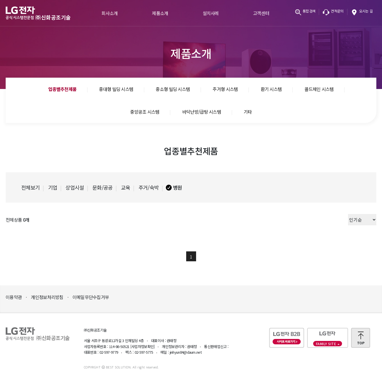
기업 (53, 187)
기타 (248, 111)
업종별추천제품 (62, 89)
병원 (177, 187)
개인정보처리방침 (47, 297)
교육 (125, 187)
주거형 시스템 (225, 89)
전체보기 (30, 187)
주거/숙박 (149, 187)
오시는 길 (366, 11)
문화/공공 (102, 187)
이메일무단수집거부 (91, 297)
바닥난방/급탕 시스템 (201, 111)
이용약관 (14, 297)
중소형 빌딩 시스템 (173, 89)
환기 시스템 (271, 89)
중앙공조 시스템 (144, 111)
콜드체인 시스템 (319, 89)
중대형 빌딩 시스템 (116, 89)
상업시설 (74, 187)
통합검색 (309, 11)
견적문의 (337, 11)
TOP (360, 342)
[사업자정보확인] (142, 346)
